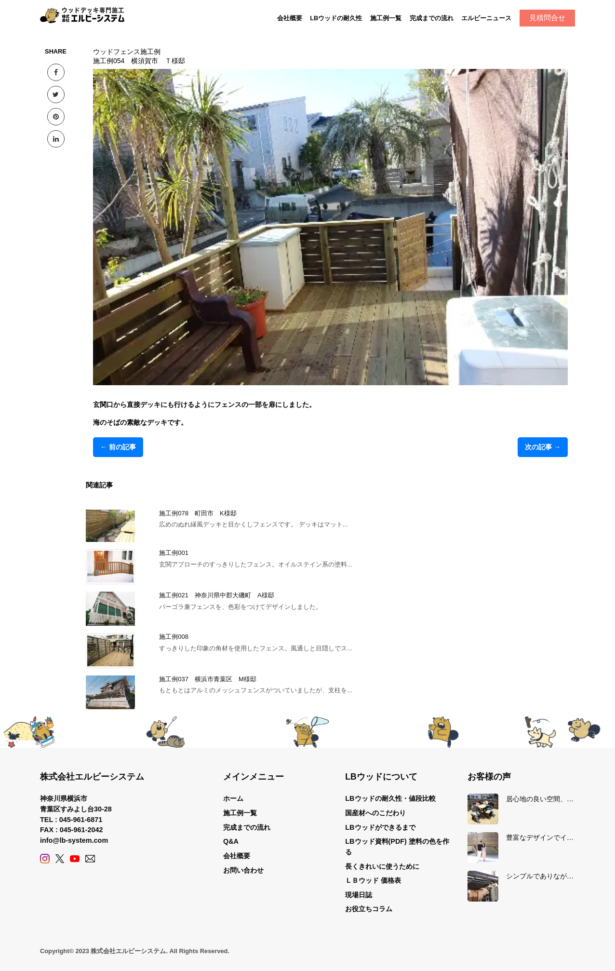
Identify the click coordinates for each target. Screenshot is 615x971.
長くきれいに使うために (382, 866)
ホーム (233, 798)
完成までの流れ (432, 18)
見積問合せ (547, 17)
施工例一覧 (385, 18)
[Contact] (90, 858)
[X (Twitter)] (59, 858)
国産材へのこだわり (375, 813)
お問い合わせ (243, 870)
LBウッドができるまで (380, 827)
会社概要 (289, 18)
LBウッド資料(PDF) (376, 841)
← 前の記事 (118, 447)
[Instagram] (45, 858)
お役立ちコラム (368, 909)
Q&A (231, 841)
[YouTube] (75, 858)
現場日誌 (358, 895)
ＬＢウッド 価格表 (373, 880)
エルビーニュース (486, 18)
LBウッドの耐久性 (336, 18)
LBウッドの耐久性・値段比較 (390, 798)
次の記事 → (543, 447)
